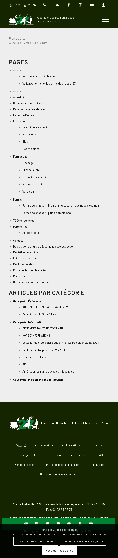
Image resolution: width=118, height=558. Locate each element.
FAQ (100, 455)
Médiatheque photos (25, 252)
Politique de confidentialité (29, 270)
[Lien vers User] (103, 5)
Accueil (17, 70)
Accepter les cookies (60, 550)
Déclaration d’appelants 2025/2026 (44, 350)
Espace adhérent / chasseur (39, 76)
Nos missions (30, 148)
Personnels (29, 134)
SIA (24, 364)
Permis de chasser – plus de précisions (46, 213)
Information (36, 322)
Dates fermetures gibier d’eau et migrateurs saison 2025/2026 (60, 342)
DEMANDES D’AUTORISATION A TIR (43, 328)
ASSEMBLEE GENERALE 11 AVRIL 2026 (45, 307)
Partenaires (20, 226)
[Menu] (103, 19)
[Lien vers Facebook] (69, 5)
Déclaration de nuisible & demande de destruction (43, 246)
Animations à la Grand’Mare (39, 314)
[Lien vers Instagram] (80, 5)
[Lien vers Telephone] (46, 5)
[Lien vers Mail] (57, 5)
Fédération (19, 121)
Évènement (35, 301)
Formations (20, 156)
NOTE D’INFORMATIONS (36, 335)
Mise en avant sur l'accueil (45, 379)
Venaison (28, 191)
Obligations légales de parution (32, 282)
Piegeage (28, 163)
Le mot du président (34, 127)
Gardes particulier (33, 184)
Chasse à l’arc (31, 170)
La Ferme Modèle (23, 115)
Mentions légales (23, 264)
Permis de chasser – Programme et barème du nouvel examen (60, 205)
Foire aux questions (25, 258)
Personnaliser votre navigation (83, 541)
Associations (30, 232)
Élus (25, 141)
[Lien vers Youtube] (92, 5)
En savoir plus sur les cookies (35, 541)
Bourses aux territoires (27, 103)
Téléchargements (24, 220)
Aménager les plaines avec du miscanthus (48, 371)
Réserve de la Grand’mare (29, 109)
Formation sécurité (34, 177)
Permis (17, 199)
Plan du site (17, 38)
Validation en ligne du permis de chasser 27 (49, 83)
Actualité (18, 97)
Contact (18, 240)
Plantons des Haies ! (34, 357)
